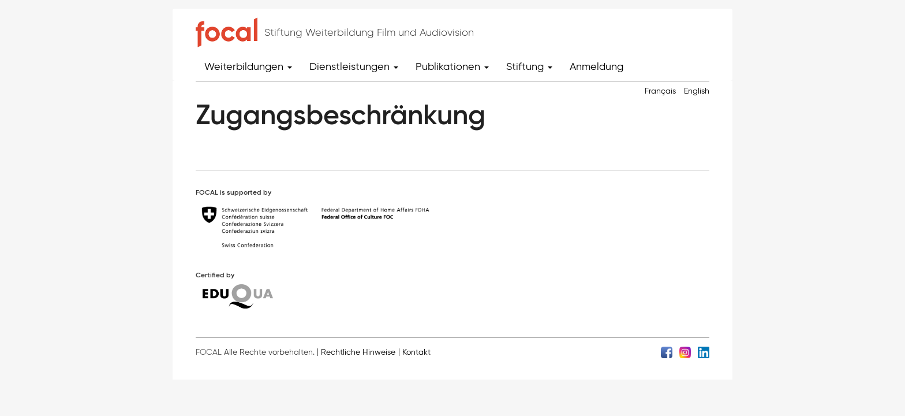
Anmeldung (596, 66)
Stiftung (529, 66)
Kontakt (416, 352)
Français (660, 91)
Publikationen (452, 66)
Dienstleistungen (353, 66)
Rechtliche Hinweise (358, 352)
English (696, 91)
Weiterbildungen (248, 66)
